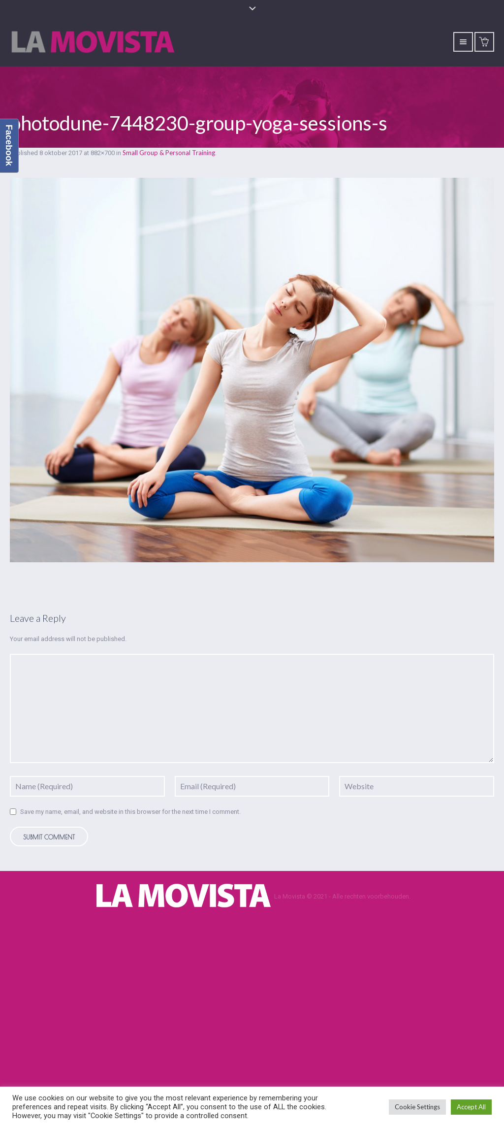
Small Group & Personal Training (169, 153)
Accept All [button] (471, 1107)
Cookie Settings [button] (417, 1107)
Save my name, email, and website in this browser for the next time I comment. (130, 811)
